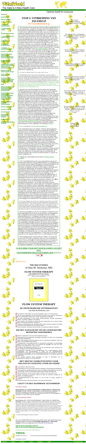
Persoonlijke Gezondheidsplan (40, 126)
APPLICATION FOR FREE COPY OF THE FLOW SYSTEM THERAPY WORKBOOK (30, 426)
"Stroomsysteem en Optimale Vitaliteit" (28, 120)
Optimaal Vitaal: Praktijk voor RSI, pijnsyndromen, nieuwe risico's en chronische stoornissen (7, 66)
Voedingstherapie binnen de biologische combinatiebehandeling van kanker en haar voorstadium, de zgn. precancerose (7, 96)
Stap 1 (51, 123)
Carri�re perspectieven (4, 41)
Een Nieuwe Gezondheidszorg (5, 44)
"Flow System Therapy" (41, 48)
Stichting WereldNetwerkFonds (6, 48)
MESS (2, 84)
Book (18, 261)
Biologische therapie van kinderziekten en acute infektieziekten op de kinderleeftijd (7, 88)
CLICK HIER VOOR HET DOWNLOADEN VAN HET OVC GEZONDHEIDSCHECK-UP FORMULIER (39, 250)
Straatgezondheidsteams (7, 33)
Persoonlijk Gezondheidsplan (5, 25)
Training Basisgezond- (8, 36)
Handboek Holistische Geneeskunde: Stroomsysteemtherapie (7, 55)
